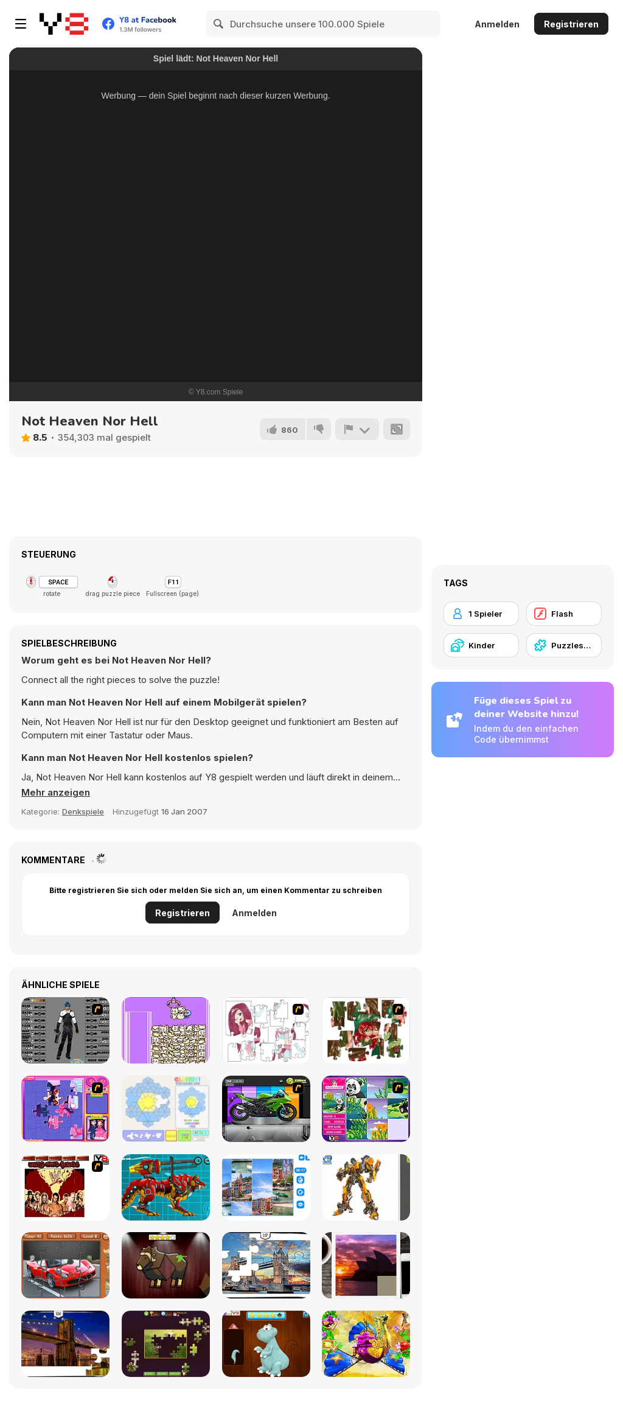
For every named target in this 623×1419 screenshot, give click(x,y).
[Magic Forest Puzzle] (366, 1109)
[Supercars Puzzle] (65, 1265)
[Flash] (564, 613)
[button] (55, 792)
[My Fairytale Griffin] (366, 1344)
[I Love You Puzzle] (366, 1030)
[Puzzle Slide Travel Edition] (366, 1265)
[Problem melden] (357, 429)
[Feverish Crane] (166, 1030)
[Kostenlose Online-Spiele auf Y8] (64, 24)
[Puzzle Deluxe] (266, 1187)
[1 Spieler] (481, 613)
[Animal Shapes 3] (166, 1265)
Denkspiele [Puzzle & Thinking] (83, 811)
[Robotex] (366, 1187)
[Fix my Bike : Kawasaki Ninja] (266, 1109)
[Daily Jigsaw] (166, 1344)
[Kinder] (481, 645)
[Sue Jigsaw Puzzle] (65, 1109)
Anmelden (497, 24)
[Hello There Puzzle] (266, 1030)
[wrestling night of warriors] (65, 1187)
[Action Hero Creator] (65, 1030)
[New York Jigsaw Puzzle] (65, 1344)
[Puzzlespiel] (564, 645)
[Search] (219, 23)
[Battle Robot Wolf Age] (166, 1187)
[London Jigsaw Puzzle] (266, 1265)
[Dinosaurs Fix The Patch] (266, 1344)
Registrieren (571, 24)
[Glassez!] (166, 1109)
